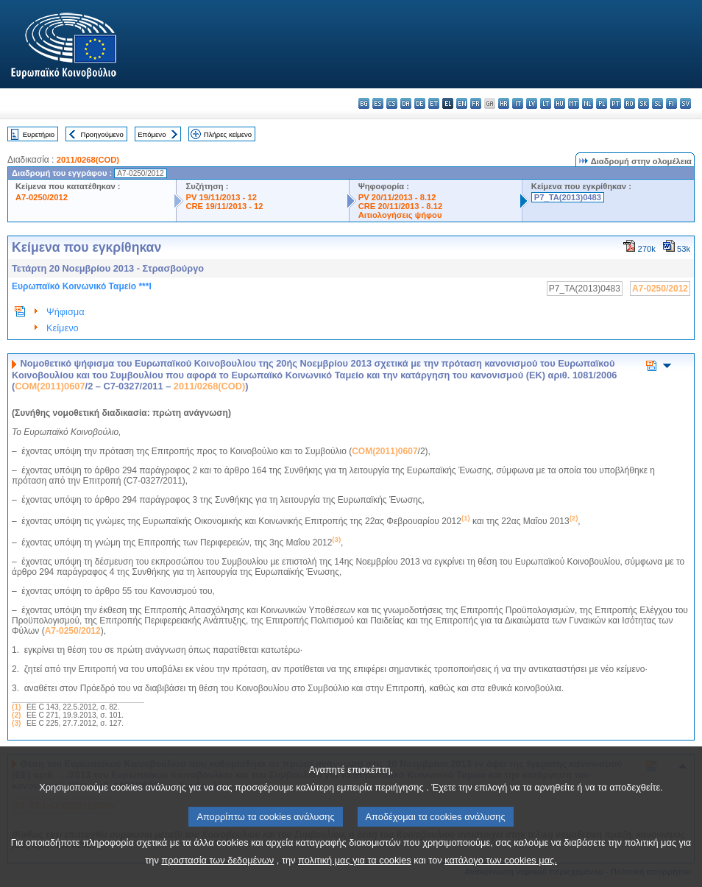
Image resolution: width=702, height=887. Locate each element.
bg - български (363, 103)
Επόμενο (152, 134)
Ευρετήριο (38, 134)
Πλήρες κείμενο (228, 134)
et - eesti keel (433, 103)
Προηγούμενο (101, 134)
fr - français (475, 103)
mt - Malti (573, 103)
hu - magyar (559, 103)
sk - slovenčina (643, 103)
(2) (16, 715)
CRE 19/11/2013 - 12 (224, 206)
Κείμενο (62, 327)
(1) (16, 707)
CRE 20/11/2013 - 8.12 (400, 206)
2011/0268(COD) (88, 159)
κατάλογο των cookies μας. (500, 872)
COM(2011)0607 (50, 386)
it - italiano (517, 103)
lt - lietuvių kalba (545, 103)
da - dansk (405, 103)
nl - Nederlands (587, 103)
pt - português (615, 103)
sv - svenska (685, 103)
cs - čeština (391, 103)
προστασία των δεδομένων (217, 872)
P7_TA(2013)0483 (567, 197)
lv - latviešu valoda (531, 103)
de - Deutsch (419, 103)
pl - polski (601, 103)
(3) (16, 723)
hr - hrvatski (503, 103)
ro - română (629, 103)
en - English (461, 103)
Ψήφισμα (65, 311)
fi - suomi (671, 103)
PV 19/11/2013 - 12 (220, 197)
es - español (377, 103)
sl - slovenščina (657, 103)
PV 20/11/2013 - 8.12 (397, 197)
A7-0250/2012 (41, 197)
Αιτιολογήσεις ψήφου (400, 215)
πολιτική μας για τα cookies (354, 872)
